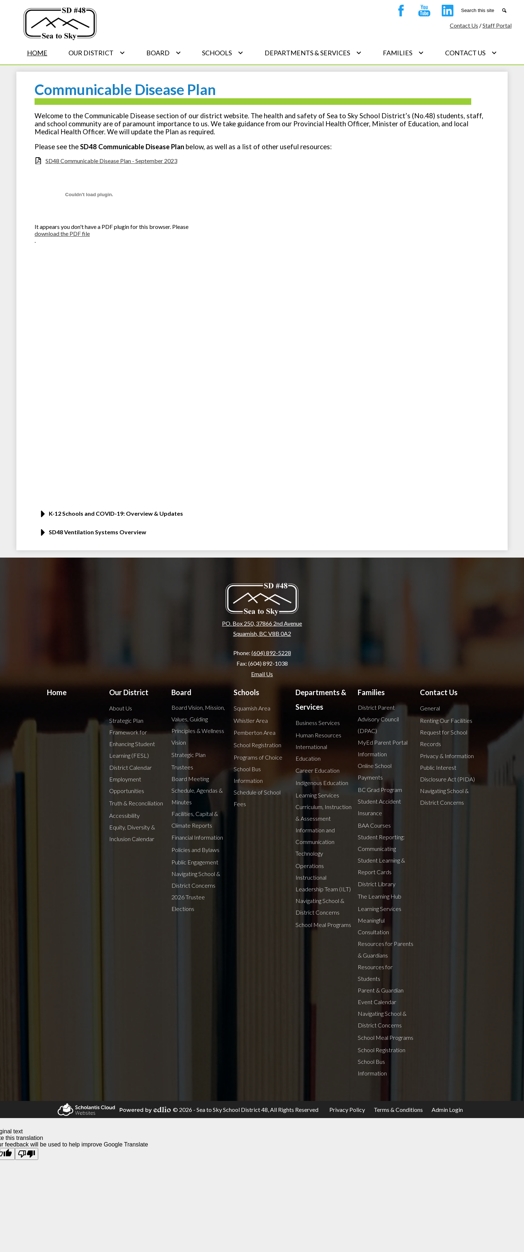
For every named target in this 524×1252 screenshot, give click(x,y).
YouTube (422, 12)
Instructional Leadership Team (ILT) (323, 883)
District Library (377, 883)
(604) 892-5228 (271, 652)
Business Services (317, 722)
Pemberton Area (254, 732)
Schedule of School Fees (257, 798)
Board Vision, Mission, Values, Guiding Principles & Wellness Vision (198, 725)
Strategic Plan (126, 720)
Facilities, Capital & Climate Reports (194, 819)
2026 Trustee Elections (188, 903)
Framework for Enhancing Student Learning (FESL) (132, 744)
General (430, 708)
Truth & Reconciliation (136, 803)
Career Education (317, 770)
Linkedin (445, 12)
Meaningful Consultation (373, 926)
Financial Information (197, 837)
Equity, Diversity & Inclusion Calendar (132, 833)
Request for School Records (443, 738)
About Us (120, 708)
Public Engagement (194, 862)
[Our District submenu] (97, 53)
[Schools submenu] (222, 53)
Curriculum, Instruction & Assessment (323, 812)
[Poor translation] (26, 1154)
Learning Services (317, 795)
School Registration (257, 744)
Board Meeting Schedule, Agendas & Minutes (197, 790)
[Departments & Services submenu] (313, 53)
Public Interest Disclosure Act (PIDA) (447, 773)
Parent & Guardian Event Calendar (381, 996)
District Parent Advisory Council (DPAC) (378, 719)
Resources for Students (375, 972)
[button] (262, 516)
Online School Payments (375, 771)
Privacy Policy (347, 1109)
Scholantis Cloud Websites (85, 1109)
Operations (309, 865)
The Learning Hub (379, 896)
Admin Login (447, 1109)
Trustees (182, 767)
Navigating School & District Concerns (195, 879)
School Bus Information (248, 774)
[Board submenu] (163, 53)
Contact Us (464, 25)
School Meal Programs (323, 924)
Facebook (399, 12)
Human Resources (318, 735)
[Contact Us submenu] (471, 53)
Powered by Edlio (144, 1109)
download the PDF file (62, 233)
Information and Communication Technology (315, 842)
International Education (311, 752)
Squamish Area (252, 708)
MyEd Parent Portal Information (383, 748)
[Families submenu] (403, 53)
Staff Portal (497, 25)
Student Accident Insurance (379, 807)
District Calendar (130, 767)
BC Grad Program (380, 789)
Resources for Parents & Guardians (385, 949)
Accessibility (124, 815)
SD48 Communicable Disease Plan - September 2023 (111, 160)
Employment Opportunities (126, 785)
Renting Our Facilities (446, 720)
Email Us (262, 673)
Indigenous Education (321, 782)
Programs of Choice (258, 757)
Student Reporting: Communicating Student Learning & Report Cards (381, 854)
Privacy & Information (447, 755)
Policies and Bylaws (195, 849)
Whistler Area (251, 720)
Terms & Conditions (398, 1109)
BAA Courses (374, 825)
